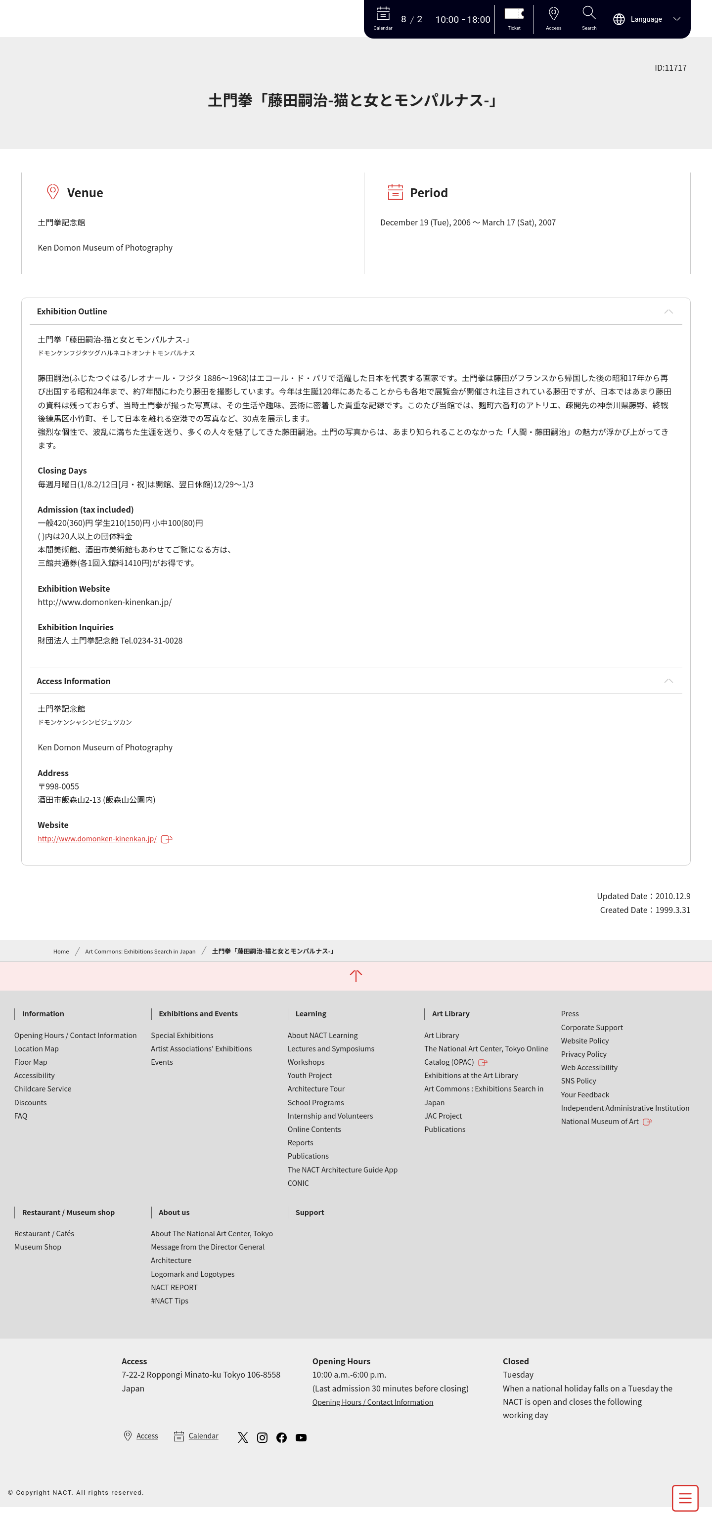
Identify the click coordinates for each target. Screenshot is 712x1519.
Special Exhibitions (182, 1045)
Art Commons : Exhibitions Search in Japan (484, 1105)
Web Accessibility (589, 1077)
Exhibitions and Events (198, 1023)
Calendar (208, 1446)
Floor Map (30, 1071)
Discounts (30, 1112)
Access (148, 1446)
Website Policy (585, 1050)
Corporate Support (592, 1037)
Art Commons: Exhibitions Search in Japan (150, 958)
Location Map (36, 1058)
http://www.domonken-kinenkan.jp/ (113, 846)
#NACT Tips (169, 1310)
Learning (311, 1023)
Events (162, 1071)
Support (310, 1221)
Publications (308, 1165)
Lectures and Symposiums (331, 1058)
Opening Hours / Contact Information (75, 1045)
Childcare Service (43, 1098)
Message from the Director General (208, 1256)
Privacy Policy (584, 1063)
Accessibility (34, 1085)
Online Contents (314, 1138)
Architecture (171, 1270)
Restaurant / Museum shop (68, 1221)
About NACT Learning (323, 1045)
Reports (300, 1152)
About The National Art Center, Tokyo (212, 1243)
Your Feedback (585, 1104)
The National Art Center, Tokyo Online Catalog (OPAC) (486, 1065)
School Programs (316, 1112)
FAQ (21, 1125)
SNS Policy (578, 1090)
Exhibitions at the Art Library (471, 1085)
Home (62, 958)
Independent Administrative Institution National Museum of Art (625, 1124)
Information (43, 1023)
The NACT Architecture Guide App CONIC (343, 1186)
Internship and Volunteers (330, 1125)
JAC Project (443, 1125)
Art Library (451, 1023)
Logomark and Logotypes (192, 1283)
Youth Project (310, 1085)
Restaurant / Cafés (44, 1243)
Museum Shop (37, 1256)
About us (174, 1221)
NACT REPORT (174, 1297)
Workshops (306, 1071)
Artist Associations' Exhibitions (201, 1058)
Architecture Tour (316, 1098)
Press (570, 1023)
